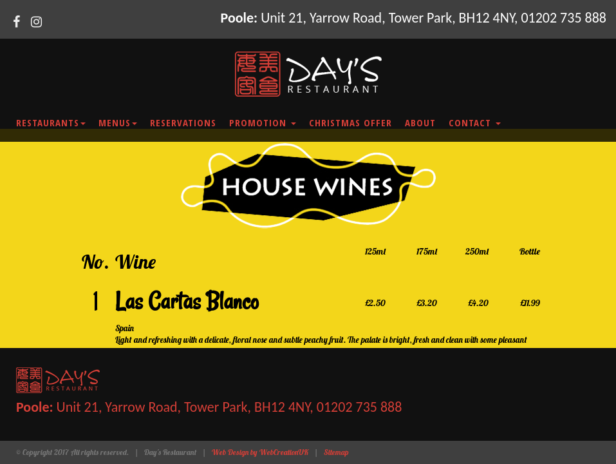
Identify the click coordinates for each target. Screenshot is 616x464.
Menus (117, 122)
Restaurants (51, 122)
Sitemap (336, 452)
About (420, 122)
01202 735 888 (563, 17)
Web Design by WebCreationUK (260, 452)
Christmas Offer (350, 122)
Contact (475, 122)
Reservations (183, 122)
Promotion (262, 122)
